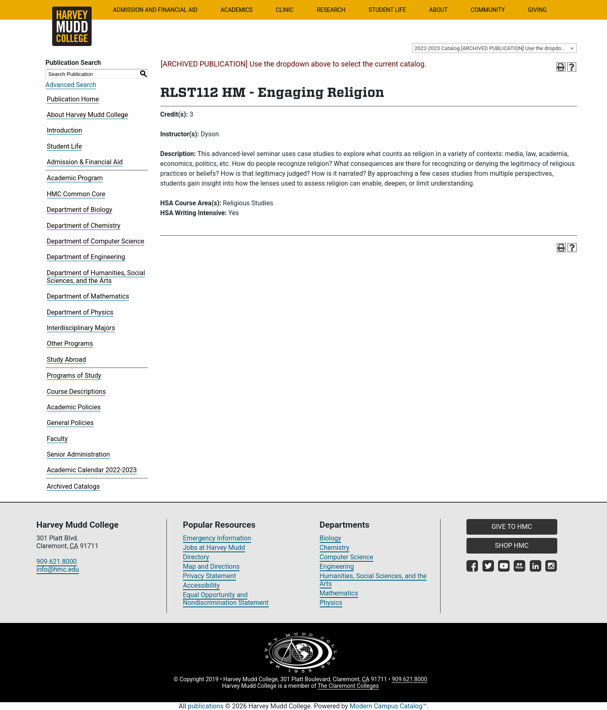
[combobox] (494, 48)
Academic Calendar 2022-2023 (92, 470)
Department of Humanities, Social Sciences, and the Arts (96, 277)
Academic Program (75, 178)
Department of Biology (79, 210)
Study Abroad (66, 359)
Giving (537, 10)
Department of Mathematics (88, 296)
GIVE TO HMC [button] (512, 527)
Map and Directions (211, 566)
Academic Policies (74, 407)
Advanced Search (71, 85)
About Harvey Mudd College (87, 115)
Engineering (337, 566)
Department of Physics (80, 312)
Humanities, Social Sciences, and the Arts (373, 580)
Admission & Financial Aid (85, 162)
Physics (331, 603)
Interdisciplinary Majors (81, 328)
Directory (196, 557)
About (438, 10)
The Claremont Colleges (348, 685)
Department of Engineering (86, 257)
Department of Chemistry (83, 226)
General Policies (70, 423)
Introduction (64, 130)
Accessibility (201, 585)
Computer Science (346, 557)
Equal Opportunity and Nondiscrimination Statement (226, 599)
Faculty (57, 439)
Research (331, 10)
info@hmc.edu (58, 569)
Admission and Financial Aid (155, 10)
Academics (237, 10)
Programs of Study (74, 375)
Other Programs (70, 343)
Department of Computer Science (95, 241)
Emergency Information (217, 538)
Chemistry (334, 547)
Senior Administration (78, 454)
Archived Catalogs (73, 486)
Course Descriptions (76, 391)
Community (488, 10)
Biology (331, 538)
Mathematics (339, 593)
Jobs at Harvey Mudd (214, 547)
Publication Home (73, 99)
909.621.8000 (57, 561)
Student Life (387, 10)
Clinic (284, 10)
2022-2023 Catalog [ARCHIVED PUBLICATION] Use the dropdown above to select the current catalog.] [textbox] (495, 48)
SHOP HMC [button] (512, 545)
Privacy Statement (209, 576)
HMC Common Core (76, 194)
